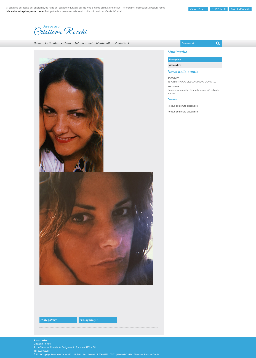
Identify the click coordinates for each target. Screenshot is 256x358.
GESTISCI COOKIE (240, 9)
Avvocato (52, 26)
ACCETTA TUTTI (198, 9)
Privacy (147, 354)
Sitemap (138, 354)
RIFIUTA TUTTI (219, 9)
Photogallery (49, 320)
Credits (156, 354)
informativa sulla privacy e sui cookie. (25, 11)
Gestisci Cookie (124, 354)
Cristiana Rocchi (60, 32)
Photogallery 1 (89, 320)
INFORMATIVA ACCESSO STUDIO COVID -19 (192, 81)
